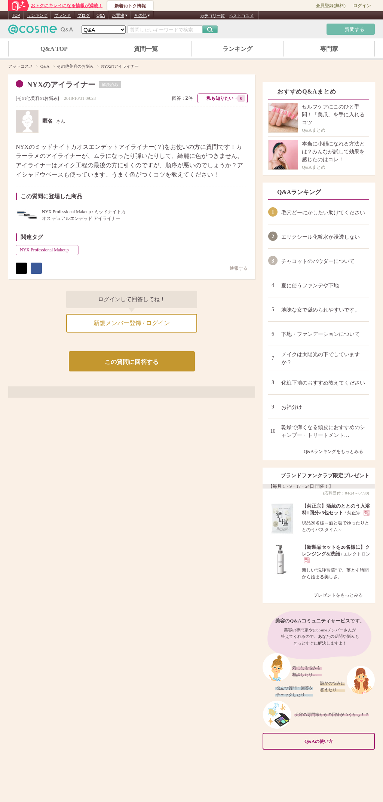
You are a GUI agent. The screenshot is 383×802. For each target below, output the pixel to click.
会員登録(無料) (331, 5)
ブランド (62, 15)
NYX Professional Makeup (48, 249)
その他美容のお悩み (37, 98)
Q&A (100, 15)
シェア (36, 268)
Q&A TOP (54, 49)
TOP (16, 15)
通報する (235, 268)
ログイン (362, 5)
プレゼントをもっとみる (341, 595)
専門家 (329, 49)
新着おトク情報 (130, 6)
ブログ (83, 15)
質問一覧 (146, 49)
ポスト (21, 268)
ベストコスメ (241, 15)
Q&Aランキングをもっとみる (336, 451)
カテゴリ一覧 (212, 15)
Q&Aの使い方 (337, 741)
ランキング (37, 15)
